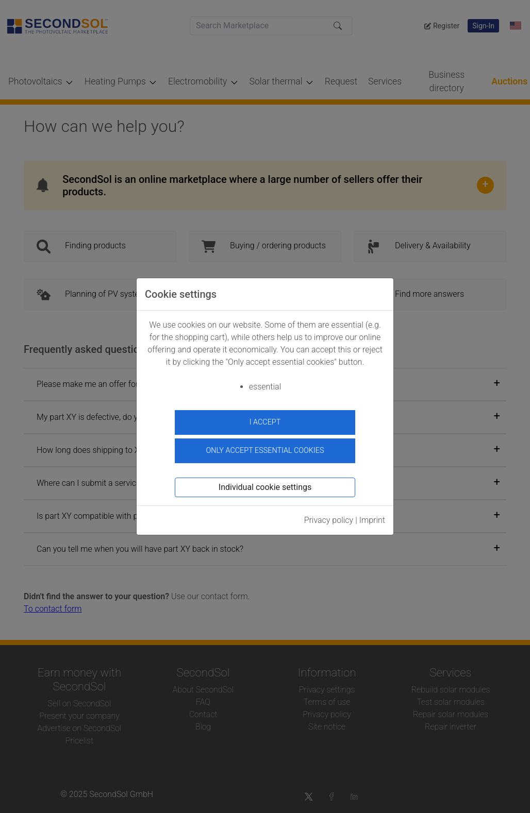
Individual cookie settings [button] (265, 487)
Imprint (372, 519)
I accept (265, 422)
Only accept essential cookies (265, 449)
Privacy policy (329, 519)
